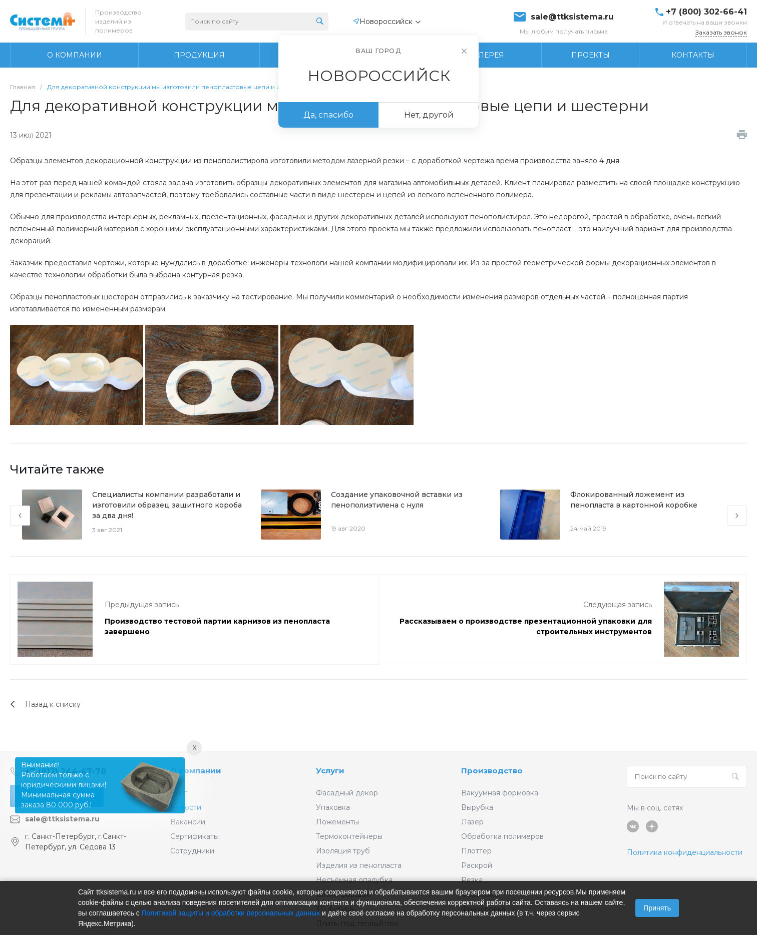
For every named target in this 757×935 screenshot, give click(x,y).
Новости (185, 807)
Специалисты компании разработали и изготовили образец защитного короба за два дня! (167, 505)
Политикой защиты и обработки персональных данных (231, 913)
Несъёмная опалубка (354, 879)
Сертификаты (194, 836)
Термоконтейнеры (349, 836)
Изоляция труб (343, 850)
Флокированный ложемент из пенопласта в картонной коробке (633, 500)
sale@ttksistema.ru (572, 17)
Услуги (330, 770)
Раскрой (476, 865)
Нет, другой (429, 115)
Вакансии (187, 821)
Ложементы (337, 821)
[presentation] (20, 516)
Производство (492, 770)
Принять (657, 908)
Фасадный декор (347, 792)
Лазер (472, 821)
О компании (195, 770)
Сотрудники (192, 850)
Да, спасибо (328, 115)
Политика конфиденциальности (684, 852)
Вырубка (477, 807)
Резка (472, 879)
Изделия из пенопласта (359, 865)
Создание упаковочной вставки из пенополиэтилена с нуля (397, 500)
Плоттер (476, 850)
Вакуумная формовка (499, 792)
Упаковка (333, 807)
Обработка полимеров (502, 836)
